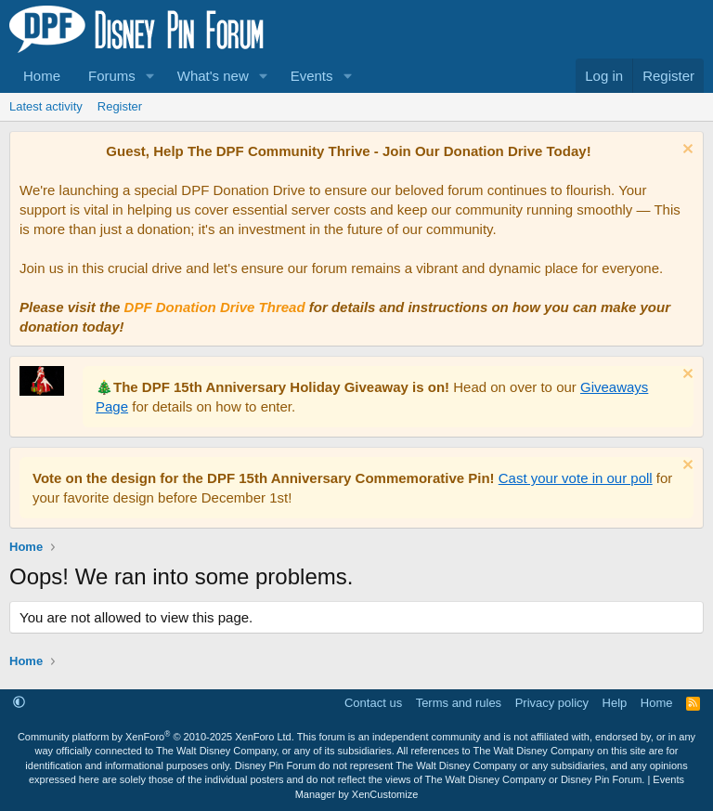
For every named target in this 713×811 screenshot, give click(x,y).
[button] (150, 76)
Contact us (373, 703)
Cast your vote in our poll (576, 478)
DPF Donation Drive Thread (214, 307)
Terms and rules (458, 703)
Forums (112, 76)
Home (41, 76)
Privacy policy (552, 703)
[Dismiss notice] (686, 151)
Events (312, 76)
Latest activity (46, 106)
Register (119, 106)
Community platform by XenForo (156, 736)
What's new (213, 76)
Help (615, 703)
